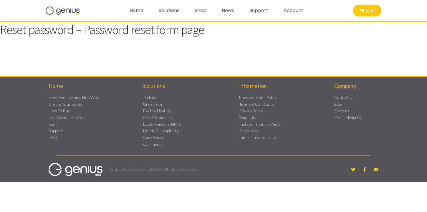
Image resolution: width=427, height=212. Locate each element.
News (228, 10)
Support (258, 10)
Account (293, 10)
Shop (200, 10)
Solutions (169, 10)
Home (136, 10)
